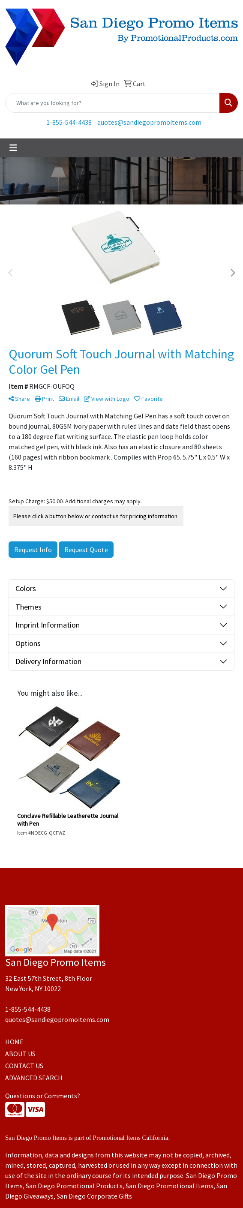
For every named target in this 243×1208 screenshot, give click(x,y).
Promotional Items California (130, 1137)
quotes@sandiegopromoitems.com (149, 122)
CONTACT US (24, 1065)
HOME (14, 1041)
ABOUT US (20, 1053)
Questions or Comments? (42, 1095)
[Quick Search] (112, 103)
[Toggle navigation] (13, 148)
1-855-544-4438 (69, 122)
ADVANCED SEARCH (34, 1077)
